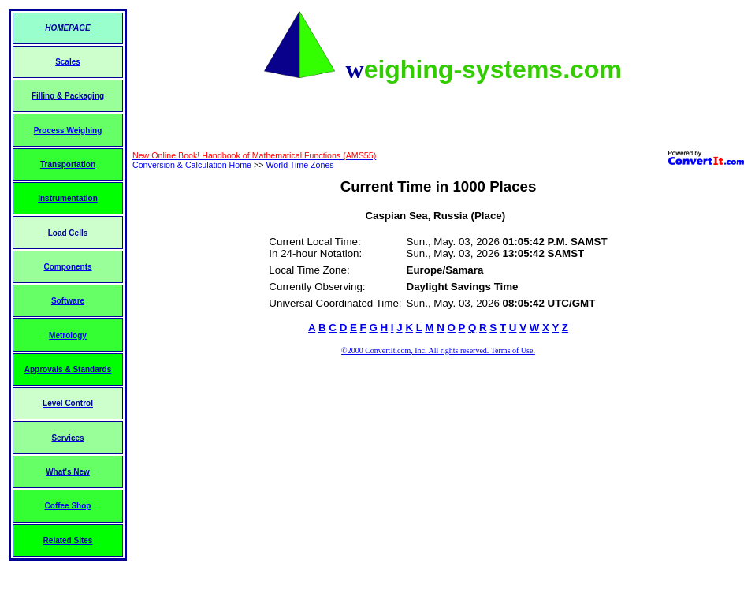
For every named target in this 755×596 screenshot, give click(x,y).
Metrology (68, 335)
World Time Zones (299, 164)
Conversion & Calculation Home (191, 164)
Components (67, 267)
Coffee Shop (68, 505)
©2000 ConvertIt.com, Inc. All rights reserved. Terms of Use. (438, 350)
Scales (67, 62)
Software (67, 300)
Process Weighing (68, 130)
